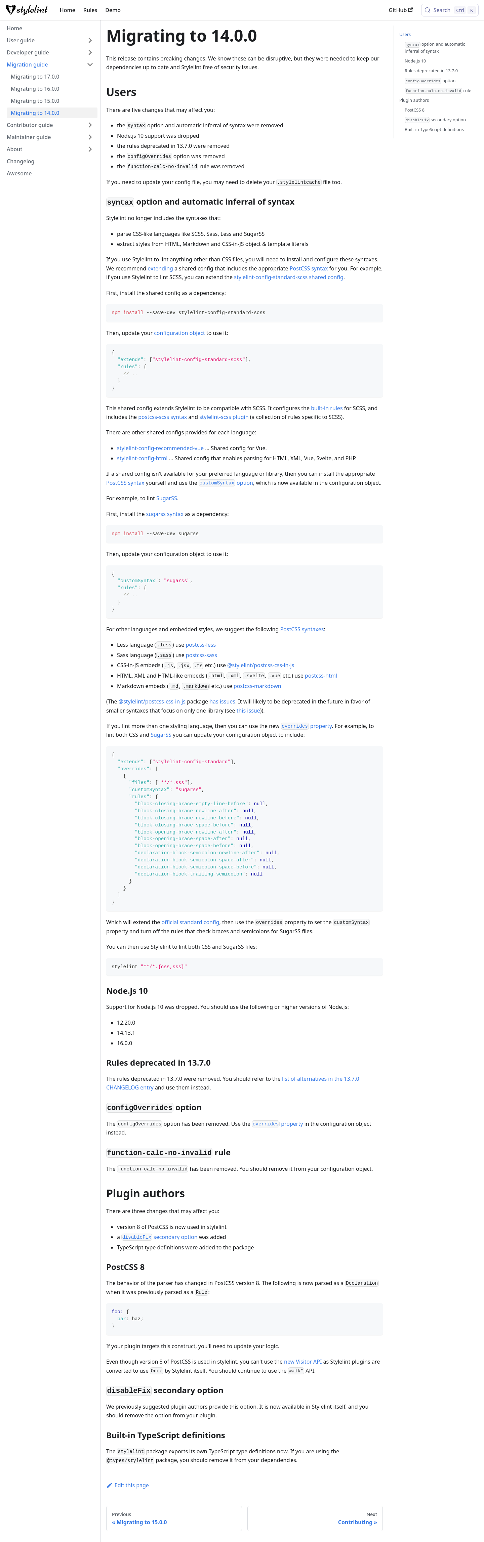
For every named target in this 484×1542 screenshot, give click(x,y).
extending (160, 268)
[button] (50, 40)
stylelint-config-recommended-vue (160, 448)
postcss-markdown (257, 686)
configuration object (179, 333)
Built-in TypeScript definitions (434, 129)
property (306, 726)
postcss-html (321, 675)
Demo (113, 10)
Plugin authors (414, 100)
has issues (222, 701)
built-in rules (326, 408)
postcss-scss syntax (162, 417)
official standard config (190, 922)
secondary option (159, 1237)
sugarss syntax (165, 514)
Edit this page (127, 1485)
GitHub (401, 10)
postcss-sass (201, 655)
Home (67, 10)
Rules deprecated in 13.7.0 (431, 71)
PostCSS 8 (415, 110)
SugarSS (166, 498)
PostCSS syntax (309, 268)
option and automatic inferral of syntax (435, 47)
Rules (90, 10)
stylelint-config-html (142, 458)
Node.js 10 (415, 61)
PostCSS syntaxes (302, 629)
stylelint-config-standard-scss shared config (289, 277)
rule (438, 90)
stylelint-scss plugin (223, 417)
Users (405, 34)
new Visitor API (303, 1361)
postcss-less (201, 644)
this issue (248, 710)
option (226, 482)
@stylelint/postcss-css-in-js (260, 665)
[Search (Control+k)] (450, 10)
